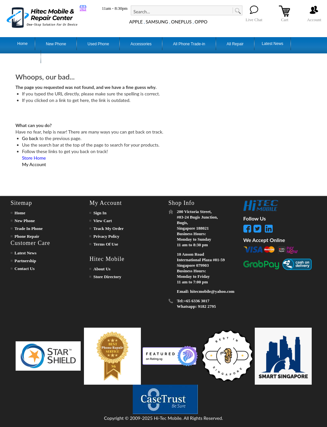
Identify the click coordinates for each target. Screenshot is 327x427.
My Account (34, 164)
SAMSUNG (157, 21)
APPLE (136, 21)
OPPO (201, 21)
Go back (30, 138)
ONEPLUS (181, 21)
